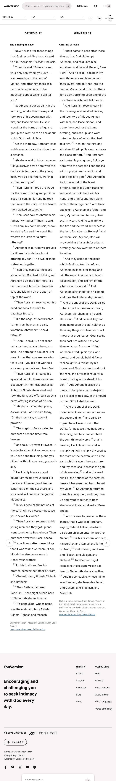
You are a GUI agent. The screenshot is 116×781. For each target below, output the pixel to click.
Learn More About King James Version (77, 614)
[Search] (43, 6)
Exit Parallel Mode (109, 18)
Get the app (82, 6)
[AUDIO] (90, 18)
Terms (21, 755)
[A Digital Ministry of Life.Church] (58, 731)
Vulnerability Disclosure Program (19, 759)
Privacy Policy (10, 755)
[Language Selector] (95, 6)
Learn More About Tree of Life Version (27, 629)
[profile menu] (106, 6)
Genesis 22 (14, 17)
